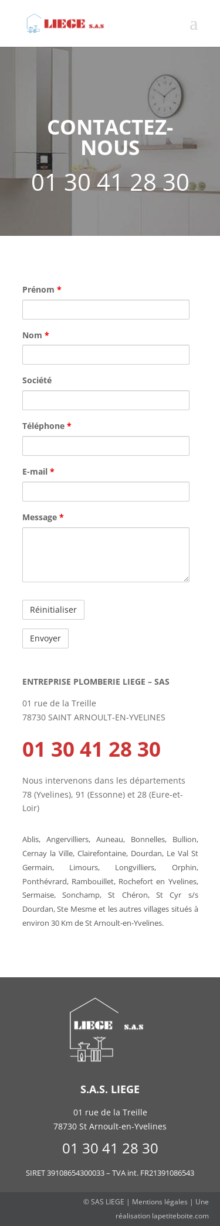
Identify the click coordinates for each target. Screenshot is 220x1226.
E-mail (38, 471)
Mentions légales (160, 1202)
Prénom (42, 289)
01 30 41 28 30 (91, 749)
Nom (35, 335)
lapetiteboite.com (180, 1216)
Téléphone (47, 425)
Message (43, 517)
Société (37, 380)
